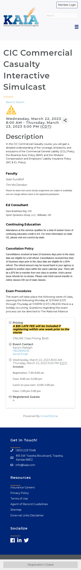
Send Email (20, 354)
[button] (67, 5)
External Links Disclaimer (27, 515)
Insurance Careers (22, 487)
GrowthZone (49, 416)
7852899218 (21, 350)
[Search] (61, 15)
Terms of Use (19, 498)
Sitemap (15, 509)
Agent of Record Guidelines (29, 504)
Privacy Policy (19, 493)
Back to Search (15, 102)
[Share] (65, 120)
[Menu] (76, 27)
